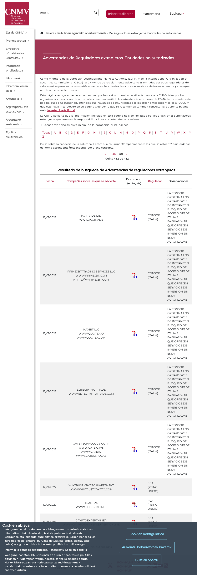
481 (114, 154)
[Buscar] (95, 12)
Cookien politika (76, 549)
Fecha (50, 181)
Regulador (155, 181)
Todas (46, 132)
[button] (18, 33)
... (109, 154)
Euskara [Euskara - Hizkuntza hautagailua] (175, 13)
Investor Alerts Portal (61, 110)
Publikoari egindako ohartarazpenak (81, 33)
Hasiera (49, 33)
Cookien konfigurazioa (146, 534)
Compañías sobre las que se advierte (91, 181)
